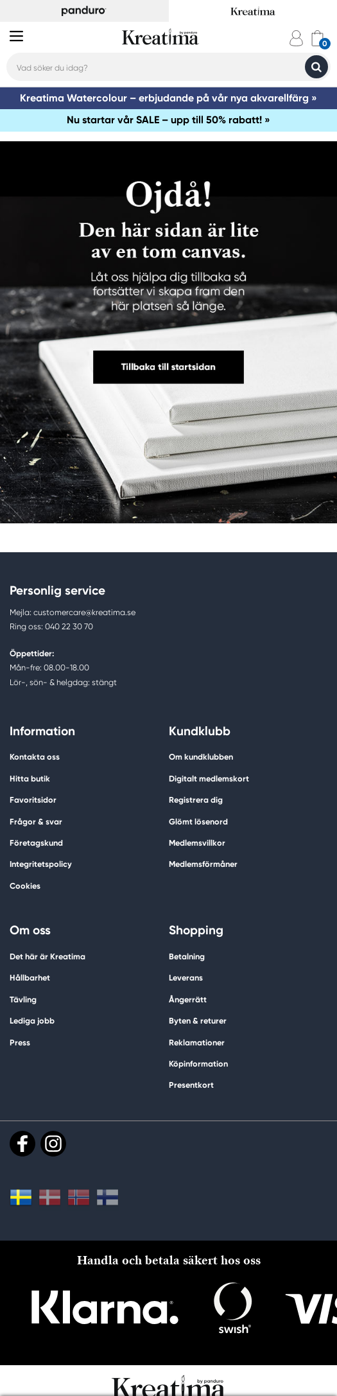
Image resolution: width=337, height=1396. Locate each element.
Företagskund (36, 843)
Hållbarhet (30, 977)
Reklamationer (197, 1042)
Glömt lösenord (198, 821)
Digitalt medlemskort (209, 778)
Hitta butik (30, 778)
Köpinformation (198, 1064)
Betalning (187, 956)
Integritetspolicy (41, 864)
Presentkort (191, 1085)
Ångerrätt (188, 999)
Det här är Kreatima (47, 956)
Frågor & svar (36, 821)
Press (20, 1042)
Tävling (23, 999)
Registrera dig (196, 800)
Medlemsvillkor (197, 843)
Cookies (25, 886)
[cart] (317, 38)
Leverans (186, 977)
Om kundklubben (201, 757)
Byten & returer (198, 1020)
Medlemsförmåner (203, 864)
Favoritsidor (33, 800)
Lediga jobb (32, 1020)
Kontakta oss (35, 757)
